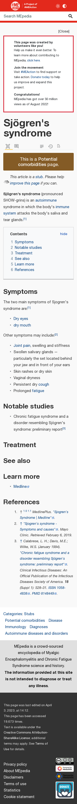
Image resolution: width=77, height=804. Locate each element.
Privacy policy (15, 764)
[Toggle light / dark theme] (58, 6)
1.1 (29, 511)
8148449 (47, 593)
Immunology (15, 627)
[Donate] (65, 789)
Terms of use (15, 784)
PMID (36, 593)
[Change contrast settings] (64, 6)
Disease (55, 621)
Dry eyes (21, 319)
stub (39, 177)
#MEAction (28, 72)
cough (43, 385)
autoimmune (46, 200)
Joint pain (22, 346)
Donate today (40, 77)
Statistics (12, 790)
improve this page (25, 183)
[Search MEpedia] (38, 16)
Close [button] (63, 31)
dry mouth (22, 325)
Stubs (29, 614)
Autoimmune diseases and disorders (36, 634)
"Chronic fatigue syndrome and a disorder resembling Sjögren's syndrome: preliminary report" (44, 558)
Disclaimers (13, 777)
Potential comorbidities (37, 162)
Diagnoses (39, 627)
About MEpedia (17, 771)
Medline (20, 487)
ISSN (52, 588)
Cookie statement (19, 797)
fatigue (38, 391)
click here (33, 60)
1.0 (25, 511)
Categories (12, 614)
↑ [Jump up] (21, 523)
